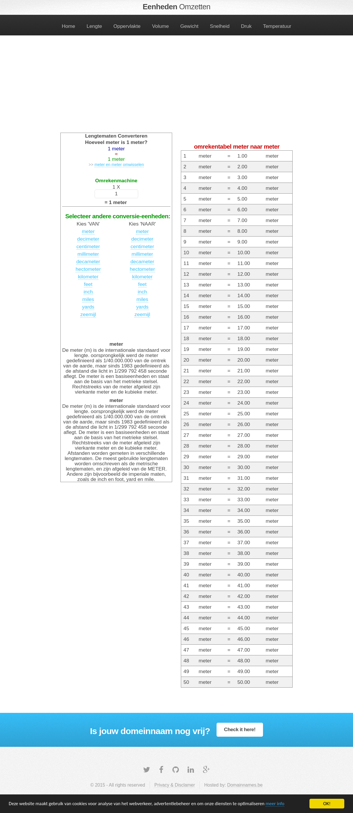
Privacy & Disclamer (174, 785)
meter (88, 231)
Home (68, 26)
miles (88, 299)
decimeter (88, 239)
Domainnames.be (244, 785)
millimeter (88, 254)
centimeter (88, 246)
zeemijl (88, 314)
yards (88, 307)
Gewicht (189, 26)
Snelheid (219, 26)
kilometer (88, 277)
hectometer (88, 269)
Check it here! (240, 729)
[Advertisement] (176, 87)
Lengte (94, 26)
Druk (246, 26)
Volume (160, 26)
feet (88, 284)
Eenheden (176, 6)
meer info (283, 804)
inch (88, 292)
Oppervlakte (127, 26)
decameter (88, 261)
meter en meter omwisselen (119, 164)
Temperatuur (277, 26)
